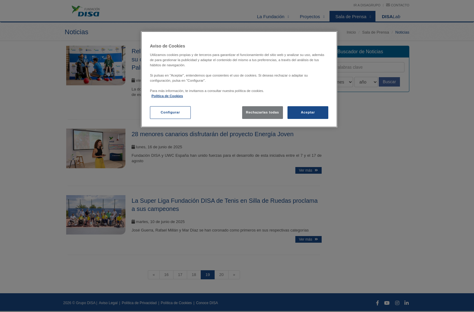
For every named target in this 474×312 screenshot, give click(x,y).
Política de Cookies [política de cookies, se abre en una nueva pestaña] (167, 96)
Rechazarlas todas (262, 112)
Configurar (170, 112)
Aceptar (308, 112)
